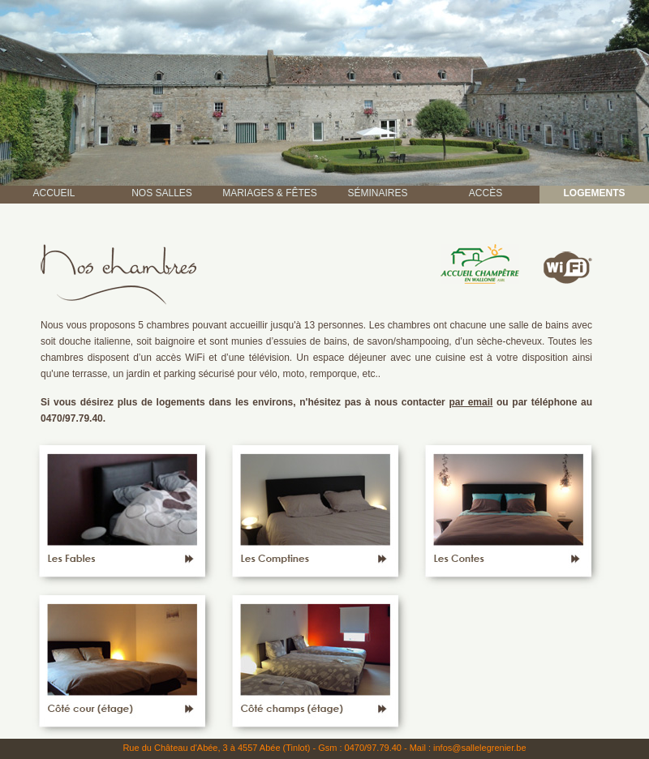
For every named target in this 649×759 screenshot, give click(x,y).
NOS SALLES (161, 193)
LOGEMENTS (594, 193)
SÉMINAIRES (377, 193)
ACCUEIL (53, 193)
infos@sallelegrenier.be (480, 748)
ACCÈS (485, 193)
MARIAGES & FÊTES (269, 193)
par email (470, 402)
